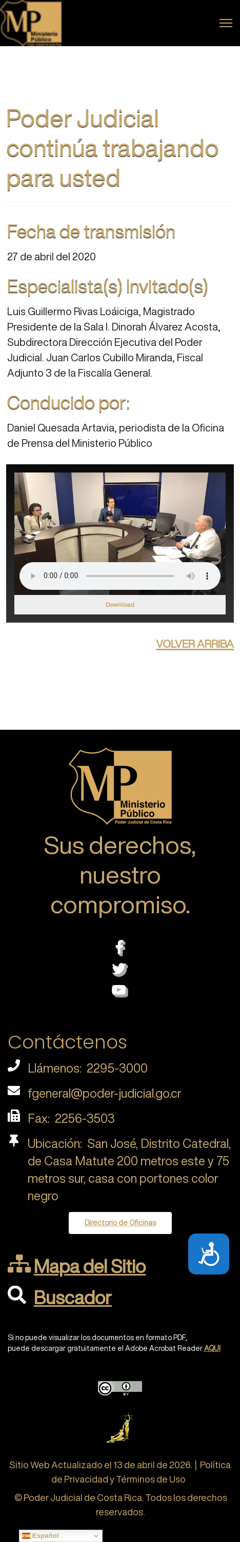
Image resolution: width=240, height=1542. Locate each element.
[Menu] (225, 23)
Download (120, 604)
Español (40, 1536)
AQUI (212, 1348)
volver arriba (195, 642)
